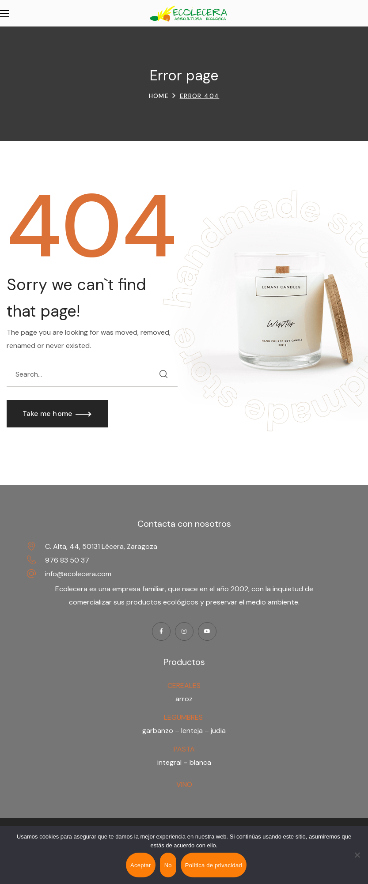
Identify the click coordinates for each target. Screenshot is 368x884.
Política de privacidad (213, 865)
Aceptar (140, 865)
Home (159, 96)
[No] (357, 854)
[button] (57, 413)
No (168, 865)
